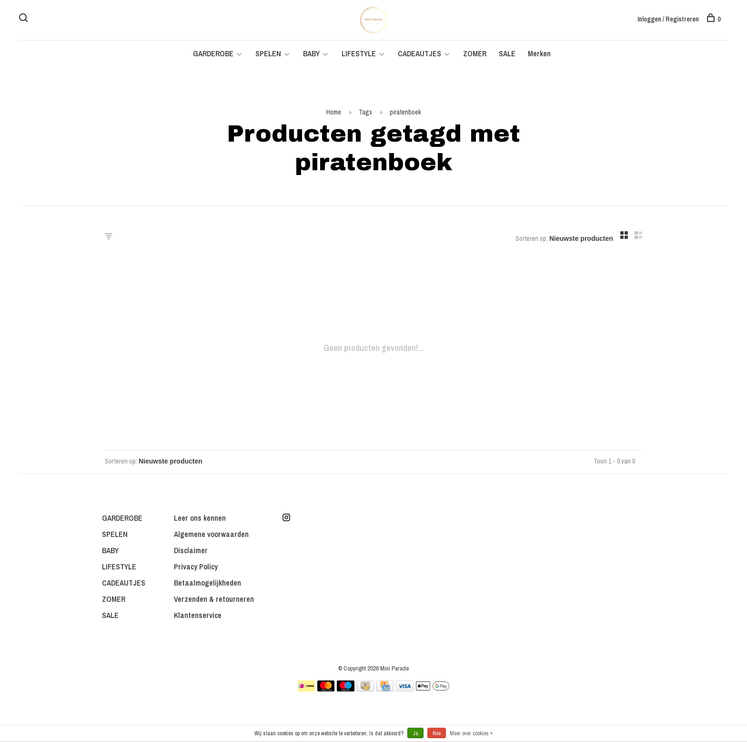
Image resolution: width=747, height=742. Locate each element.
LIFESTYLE (359, 53)
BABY (311, 53)
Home (333, 112)
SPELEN (268, 53)
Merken (539, 53)
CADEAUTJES (420, 53)
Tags (365, 112)
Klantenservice (198, 615)
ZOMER (474, 53)
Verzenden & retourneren (214, 599)
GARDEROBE (213, 53)
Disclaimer (191, 550)
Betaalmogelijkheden (207, 582)
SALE (507, 53)
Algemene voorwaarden (211, 534)
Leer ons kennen (200, 518)
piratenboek (405, 112)
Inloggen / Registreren (668, 19)
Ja (415, 733)
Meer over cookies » (471, 733)
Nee (437, 733)
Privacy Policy (196, 566)
